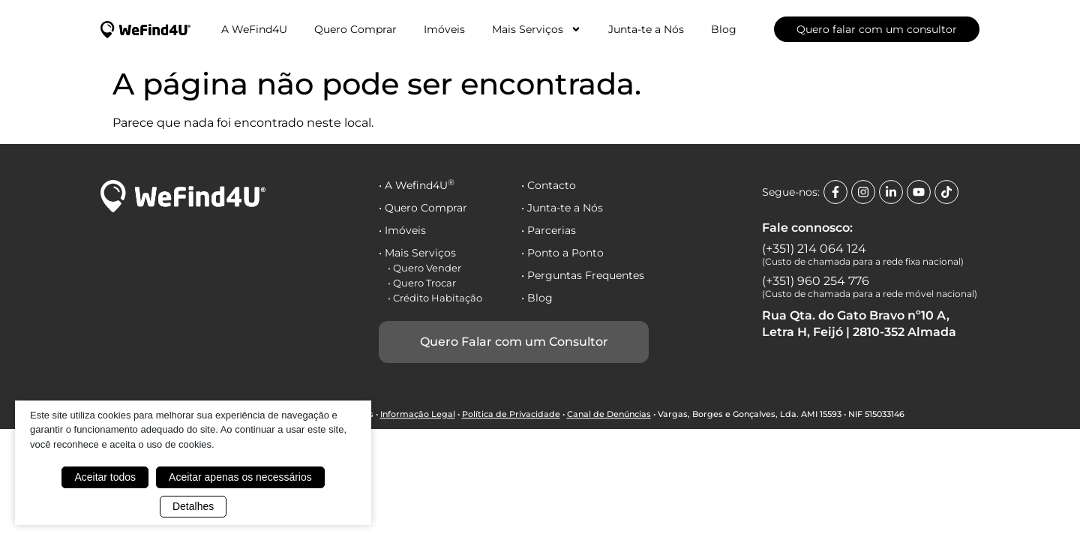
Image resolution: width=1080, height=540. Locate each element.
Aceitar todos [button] (105, 477)
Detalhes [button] (193, 506)
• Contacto (548, 185)
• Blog (537, 297)
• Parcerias (548, 230)
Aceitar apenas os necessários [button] (240, 477)
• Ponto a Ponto (562, 253)
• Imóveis (402, 230)
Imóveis (444, 29)
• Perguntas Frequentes (582, 275)
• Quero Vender (424, 268)
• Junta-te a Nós (562, 207)
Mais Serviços (536, 29)
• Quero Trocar (422, 283)
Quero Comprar (355, 29)
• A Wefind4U (416, 185)
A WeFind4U (254, 29)
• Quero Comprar (423, 207)
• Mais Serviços (417, 253)
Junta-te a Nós (646, 29)
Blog (723, 29)
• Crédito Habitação (435, 298)
